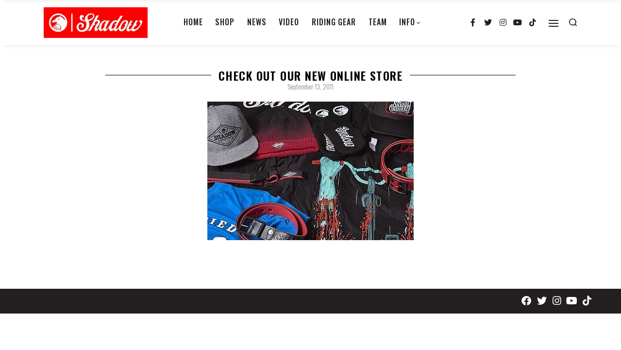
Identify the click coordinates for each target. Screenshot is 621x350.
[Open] (553, 23)
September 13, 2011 (310, 86)
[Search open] (573, 22)
